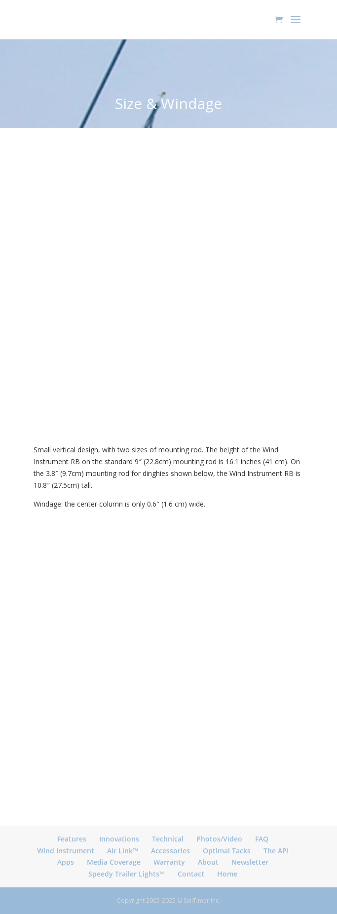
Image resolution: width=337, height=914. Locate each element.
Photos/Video (219, 838)
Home (227, 873)
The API (276, 850)
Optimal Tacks (227, 850)
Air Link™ (122, 850)
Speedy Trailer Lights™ (126, 873)
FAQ (261, 838)
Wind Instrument (65, 850)
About (208, 862)
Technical (168, 838)
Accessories (170, 850)
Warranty (169, 862)
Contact (191, 873)
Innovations (119, 838)
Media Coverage (114, 862)
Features (71, 838)
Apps (65, 862)
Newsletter (249, 862)
